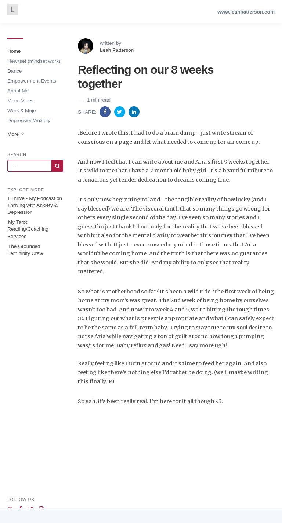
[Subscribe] (57, 166)
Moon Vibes (20, 100)
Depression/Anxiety (28, 120)
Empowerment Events (31, 81)
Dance (14, 71)
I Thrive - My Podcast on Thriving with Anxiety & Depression (34, 205)
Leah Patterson (117, 50)
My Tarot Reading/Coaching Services (27, 229)
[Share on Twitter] (120, 112)
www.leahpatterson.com (246, 12)
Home (14, 51)
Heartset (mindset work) (33, 61)
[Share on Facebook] (106, 112)
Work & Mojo (21, 110)
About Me (18, 91)
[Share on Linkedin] (134, 112)
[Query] (29, 166)
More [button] (16, 134)
